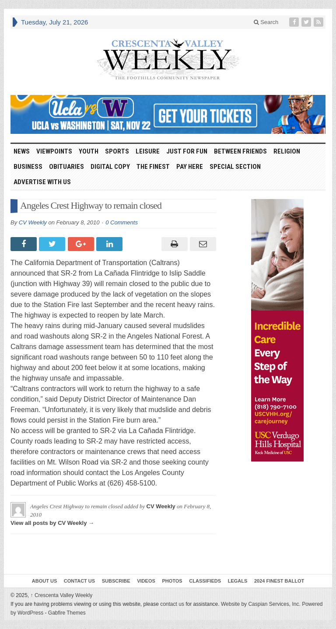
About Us (44, 581)
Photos (172, 581)
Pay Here (189, 167)
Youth (88, 151)
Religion (286, 151)
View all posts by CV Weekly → (52, 523)
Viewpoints (54, 151)
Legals (238, 581)
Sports (117, 151)
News (22, 151)
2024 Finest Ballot (279, 581)
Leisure (148, 151)
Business (28, 167)
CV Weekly (33, 222)
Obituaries (66, 167)
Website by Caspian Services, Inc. (261, 604)
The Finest (153, 167)
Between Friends (240, 151)
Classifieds (205, 581)
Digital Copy (110, 167)
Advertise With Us (42, 182)
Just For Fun (186, 151)
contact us (172, 604)
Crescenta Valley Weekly (62, 595)
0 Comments (121, 222)
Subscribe (116, 581)
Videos (146, 581)
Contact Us (79, 581)
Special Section (235, 167)
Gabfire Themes (67, 613)
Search (266, 22)
